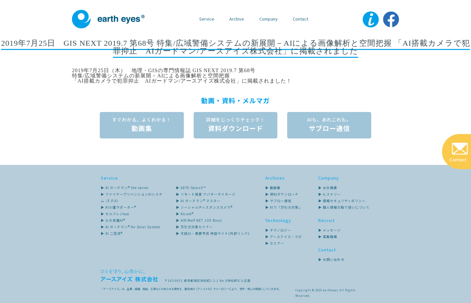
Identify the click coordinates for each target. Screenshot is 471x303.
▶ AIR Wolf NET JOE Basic (199, 219)
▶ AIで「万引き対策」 (283, 206)
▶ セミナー (274, 242)
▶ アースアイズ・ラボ (283, 236)
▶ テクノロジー (278, 229)
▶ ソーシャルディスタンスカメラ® (204, 206)
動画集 (141, 125)
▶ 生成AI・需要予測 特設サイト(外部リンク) (213, 233)
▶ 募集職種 (327, 236)
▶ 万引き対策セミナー (194, 226)
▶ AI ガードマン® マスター (198, 200)
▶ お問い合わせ (331, 259)
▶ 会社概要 (327, 187)
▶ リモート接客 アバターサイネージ (206, 193)
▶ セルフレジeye (115, 213)
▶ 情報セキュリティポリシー (342, 200)
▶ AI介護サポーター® (118, 206)
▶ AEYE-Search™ (191, 187)
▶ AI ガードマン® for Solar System (130, 226)
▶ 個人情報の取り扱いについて (344, 206)
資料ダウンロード (235, 125)
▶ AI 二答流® (112, 233)
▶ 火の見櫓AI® (113, 219)
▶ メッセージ (329, 229)
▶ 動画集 (273, 187)
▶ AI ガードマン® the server (125, 187)
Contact (300, 19)
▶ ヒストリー (329, 193)
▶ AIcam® (185, 213)
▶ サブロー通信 (278, 200)
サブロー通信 (330, 125)
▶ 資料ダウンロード (282, 193)
